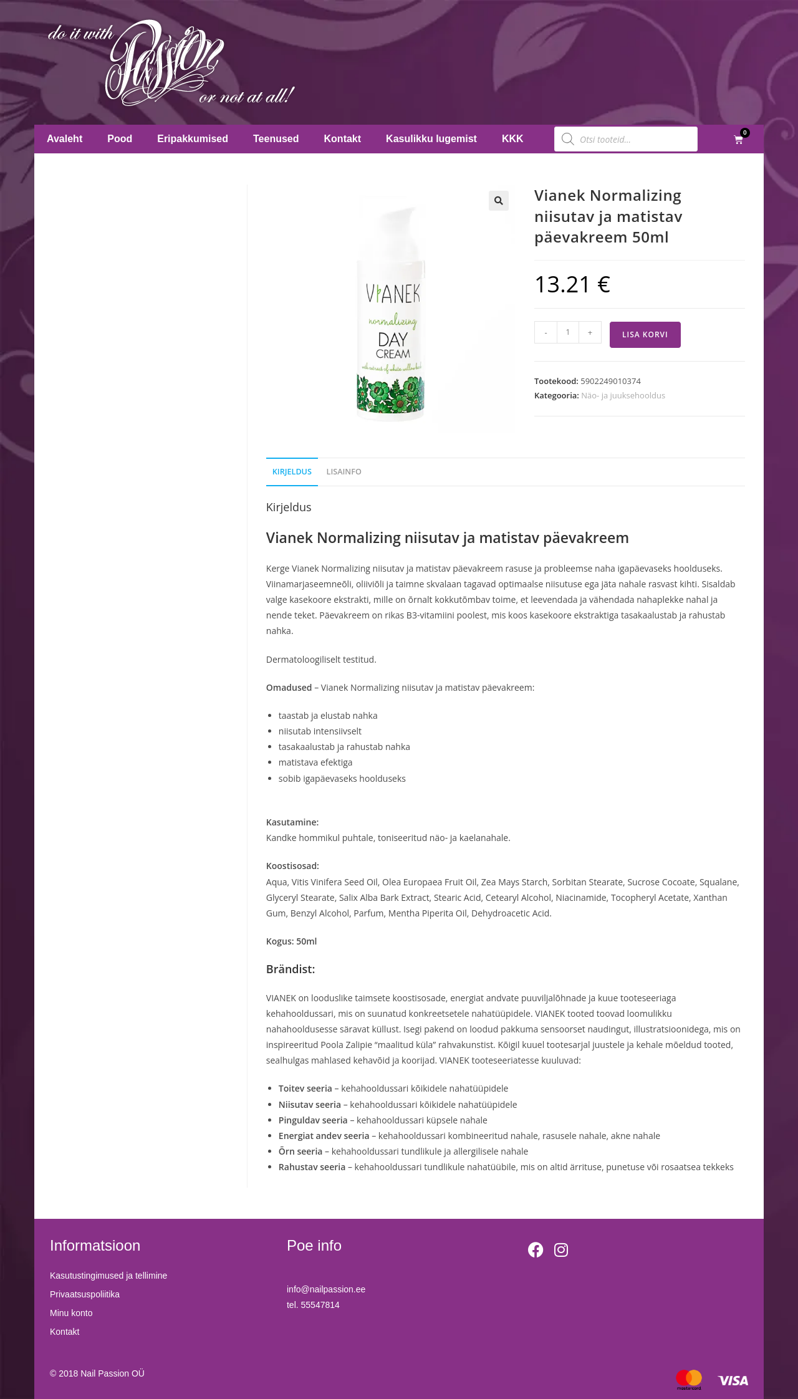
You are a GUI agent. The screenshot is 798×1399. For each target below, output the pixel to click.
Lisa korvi (645, 334)
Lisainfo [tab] (344, 471)
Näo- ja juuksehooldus (623, 395)
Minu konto (71, 1313)
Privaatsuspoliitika (85, 1294)
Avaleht (64, 138)
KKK (513, 138)
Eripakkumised (192, 138)
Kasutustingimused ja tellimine (108, 1276)
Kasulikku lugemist (431, 138)
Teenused (276, 138)
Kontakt (343, 138)
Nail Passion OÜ (112, 1373)
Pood (119, 138)
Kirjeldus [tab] (292, 471)
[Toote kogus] (568, 332)
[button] (499, 201)
